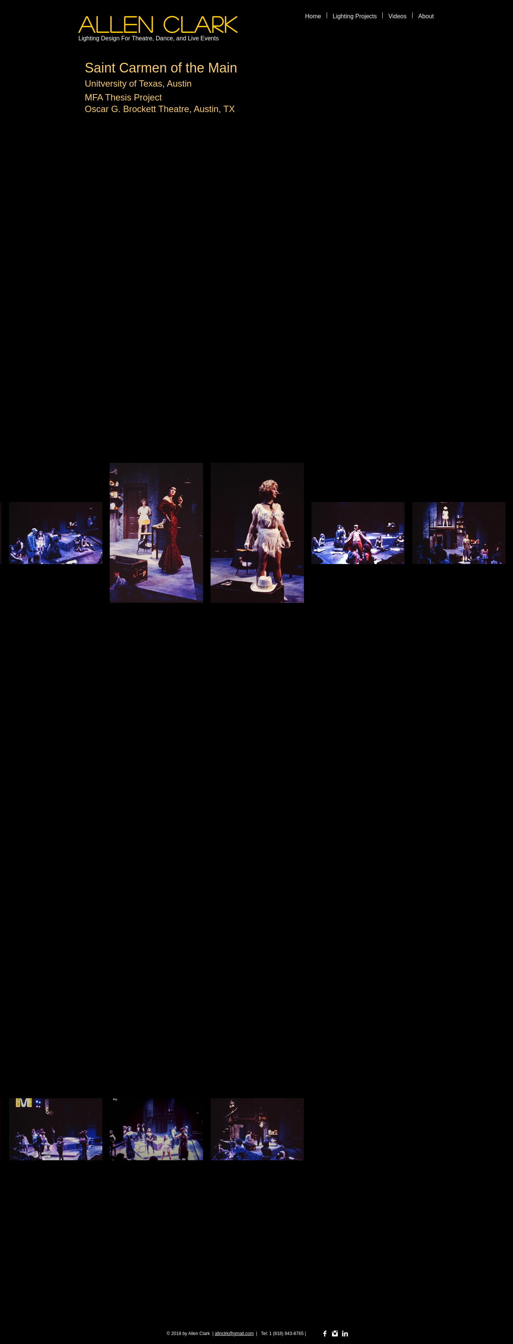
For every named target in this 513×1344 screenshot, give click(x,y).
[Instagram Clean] (335, 1334)
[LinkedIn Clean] (345, 1334)
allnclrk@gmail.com (234, 1333)
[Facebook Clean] (325, 1334)
